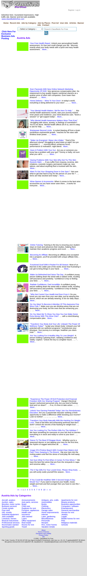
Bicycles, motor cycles (11, 504)
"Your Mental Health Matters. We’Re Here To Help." (51, 111)
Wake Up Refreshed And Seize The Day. (47, 275)
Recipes (44, 523)
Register (71, 10)
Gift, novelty (7, 512)
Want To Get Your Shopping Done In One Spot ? (50, 172)
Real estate (26, 523)
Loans (24, 519)
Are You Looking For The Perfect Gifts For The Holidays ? (54, 430)
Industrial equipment (10, 514)
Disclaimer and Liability (43, 533)
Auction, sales (7, 502)
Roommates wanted (10, 525)
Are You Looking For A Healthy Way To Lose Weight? (52, 336)
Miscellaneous (47, 519)
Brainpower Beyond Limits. (41, 130)
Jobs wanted (27, 517)
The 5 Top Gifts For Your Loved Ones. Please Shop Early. (54, 470)
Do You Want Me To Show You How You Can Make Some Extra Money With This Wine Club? (54, 315)
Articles (72, 23)
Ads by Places (44, 23)
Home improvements (50, 512)
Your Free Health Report (40, 43)
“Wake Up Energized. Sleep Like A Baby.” (47, 140)
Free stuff (6, 510)
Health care (26, 512)
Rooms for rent (28, 525)
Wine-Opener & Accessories (41, 181)
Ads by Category (28, 23)
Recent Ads (15, 23)
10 (44, 490)
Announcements (28, 500)
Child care (26, 506)
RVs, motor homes (49, 525)
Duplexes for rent (29, 508)
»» (50, 490)
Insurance (26, 514)
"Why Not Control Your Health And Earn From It (49, 294)
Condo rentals (7, 508)
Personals (45, 521)
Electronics (46, 508)
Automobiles (46, 502)
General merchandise (70, 510)
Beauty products (68, 502)
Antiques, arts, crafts (50, 500)
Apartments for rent (69, 500)
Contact (45, 25)
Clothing (44, 506)
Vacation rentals (48, 527)
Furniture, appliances (30, 510)
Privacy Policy (43, 535)
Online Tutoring (36, 245)
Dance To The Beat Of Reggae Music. (46, 440)
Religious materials (69, 523)
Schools (64, 525)
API (43, 537)
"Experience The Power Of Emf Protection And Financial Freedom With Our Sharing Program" (53, 400)
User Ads (64, 23)
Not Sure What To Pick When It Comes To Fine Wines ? (53, 460)
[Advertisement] (37, 70)
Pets (63, 521)
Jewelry (64, 514)
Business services (9, 506)
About (44, 530)
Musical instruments (10, 521)
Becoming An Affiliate (39, 255)
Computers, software (70, 506)
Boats (24, 504)
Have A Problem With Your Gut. (43, 150)
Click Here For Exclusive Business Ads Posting (8, 35)
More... (45, 49)
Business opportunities (70, 504)
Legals (64, 517)
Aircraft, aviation (8, 500)
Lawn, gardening (48, 517)
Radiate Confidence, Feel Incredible (45, 284)
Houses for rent (67, 512)
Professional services (10, 523)
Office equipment (29, 521)
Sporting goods (8, 527)
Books (44, 504)
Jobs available (8, 517)
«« (18, 490)
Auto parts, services (30, 502)
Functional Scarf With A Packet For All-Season (49, 265)
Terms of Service (43, 532)
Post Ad (55, 23)
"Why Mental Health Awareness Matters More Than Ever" (54, 120)
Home (6, 23)
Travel (24, 527)
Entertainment (67, 508)
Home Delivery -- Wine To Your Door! (45, 101)
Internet (44, 514)
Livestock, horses (9, 519)
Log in (77, 10)
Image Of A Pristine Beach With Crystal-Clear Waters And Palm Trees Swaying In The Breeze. (54, 451)
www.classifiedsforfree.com (13, 19)
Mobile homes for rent (70, 519)
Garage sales (47, 510)
